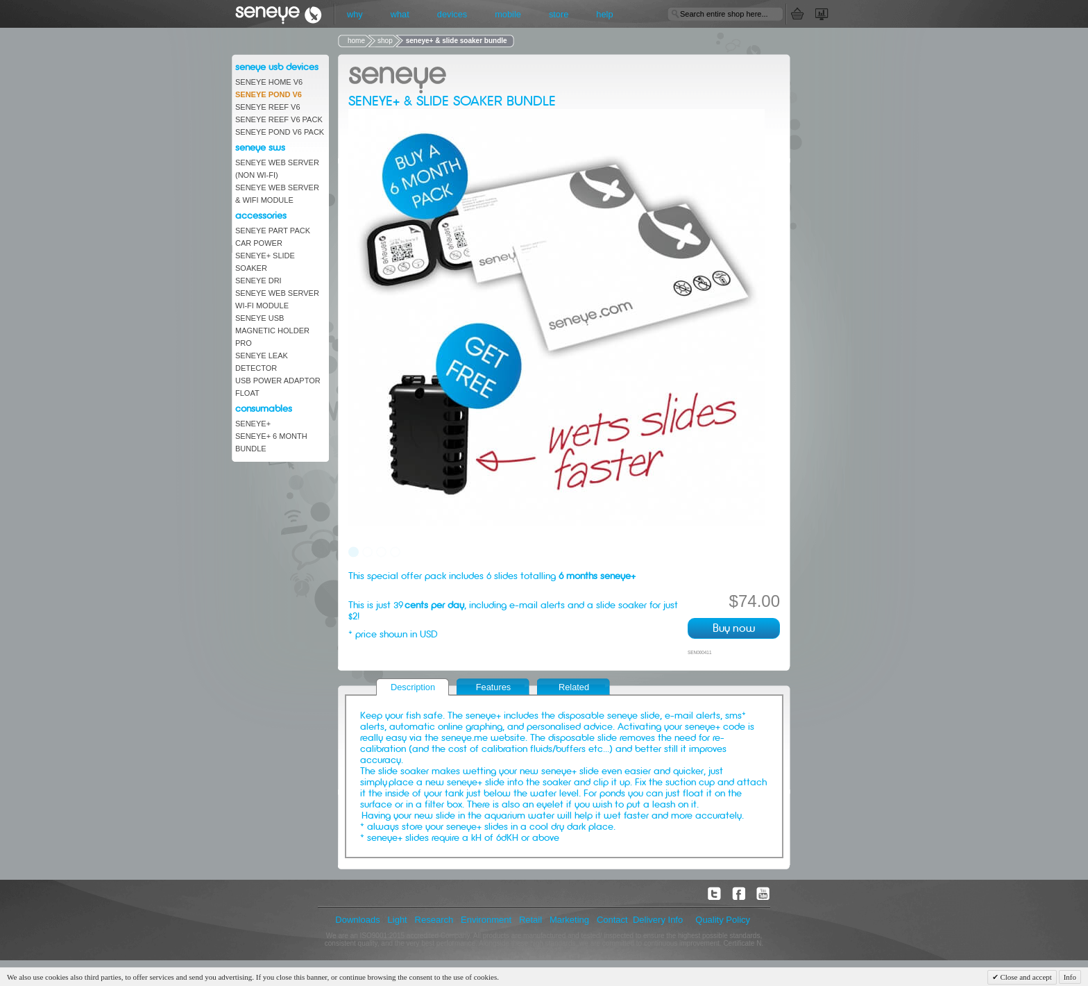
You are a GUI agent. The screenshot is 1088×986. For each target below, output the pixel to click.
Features (493, 687)
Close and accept (1025, 977)
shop (385, 40)
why (355, 14)
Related (574, 687)
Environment (486, 919)
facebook (739, 894)
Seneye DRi (258, 280)
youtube (763, 894)
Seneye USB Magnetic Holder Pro (272, 330)
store (558, 14)
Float (247, 393)
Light (397, 919)
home (356, 40)
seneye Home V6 (269, 82)
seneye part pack (272, 230)
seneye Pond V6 (268, 94)
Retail (530, 919)
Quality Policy (722, 919)
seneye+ (253, 423)
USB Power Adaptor (278, 380)
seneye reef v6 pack (279, 119)
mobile (508, 14)
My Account (830, 14)
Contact (612, 919)
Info (1070, 977)
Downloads (357, 919)
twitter (715, 894)
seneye (285, 14)
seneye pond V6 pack (279, 132)
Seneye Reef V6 (267, 107)
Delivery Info (658, 919)
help (604, 14)
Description (413, 687)
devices (452, 14)
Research (434, 919)
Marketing (569, 919)
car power (258, 243)
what (400, 14)
